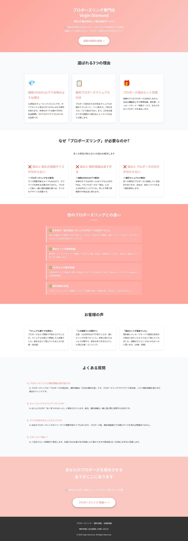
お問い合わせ (103, 528)
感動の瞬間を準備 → (94, 40)
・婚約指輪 (97, 523)
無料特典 (83, 528)
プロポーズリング (84, 523)
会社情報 (92, 528)
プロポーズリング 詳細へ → (94, 502)
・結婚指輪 (107, 523)
